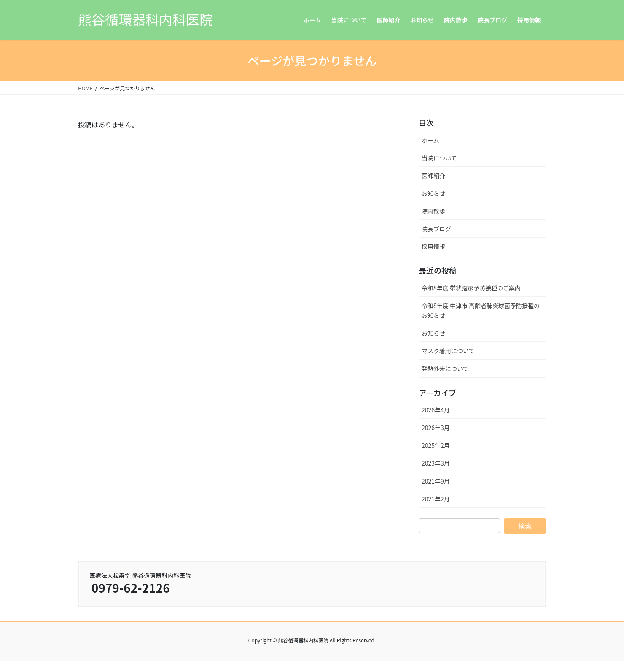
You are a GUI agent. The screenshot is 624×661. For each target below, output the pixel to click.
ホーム (430, 140)
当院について (439, 158)
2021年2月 (436, 499)
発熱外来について (445, 368)
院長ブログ (436, 229)
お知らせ (433, 193)
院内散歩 (433, 211)
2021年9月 (436, 481)
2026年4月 (436, 410)
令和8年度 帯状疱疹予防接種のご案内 (471, 288)
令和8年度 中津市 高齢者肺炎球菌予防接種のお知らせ (481, 310)
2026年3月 (436, 427)
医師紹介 (433, 175)
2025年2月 (436, 445)
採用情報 (433, 246)
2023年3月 (436, 463)
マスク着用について (448, 351)
